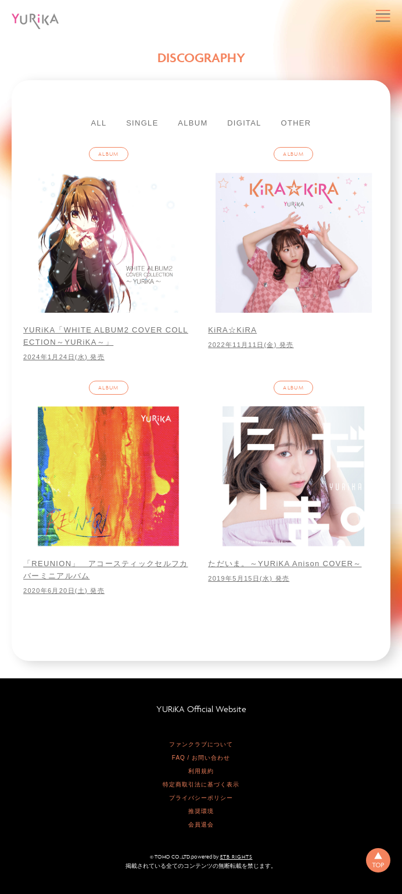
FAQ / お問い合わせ (201, 757)
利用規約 (201, 771)
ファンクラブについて (201, 744)
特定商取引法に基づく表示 (201, 784)
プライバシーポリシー (201, 798)
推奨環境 (201, 811)
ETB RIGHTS (236, 856)
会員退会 (201, 824)
